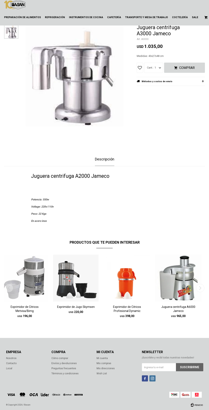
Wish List (102, 373)
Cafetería (114, 17)
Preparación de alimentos (22, 17)
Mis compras (104, 363)
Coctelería (180, 17)
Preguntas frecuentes (63, 368)
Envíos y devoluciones (64, 363)
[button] (200, 288)
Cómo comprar (59, 358)
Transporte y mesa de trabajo (146, 17)
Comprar (187, 68)
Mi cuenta (102, 358)
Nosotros (11, 358)
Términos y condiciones (65, 373)
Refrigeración (55, 17)
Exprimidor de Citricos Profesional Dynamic (127, 309)
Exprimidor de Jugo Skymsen (76, 306)
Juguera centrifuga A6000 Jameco (178, 309)
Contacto (11, 363)
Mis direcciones (106, 368)
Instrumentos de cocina (86, 17)
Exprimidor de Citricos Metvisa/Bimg (25, 309)
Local (9, 368)
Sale (195, 17)
